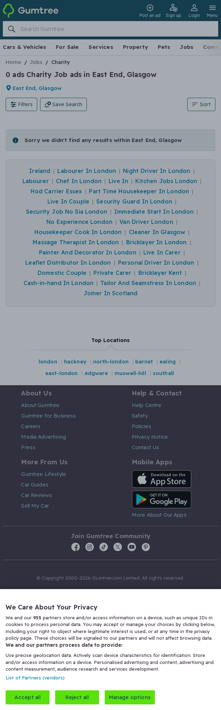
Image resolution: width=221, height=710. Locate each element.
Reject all (77, 697)
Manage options (130, 697)
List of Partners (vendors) (35, 677)
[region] (110, 649)
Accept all (27, 697)
